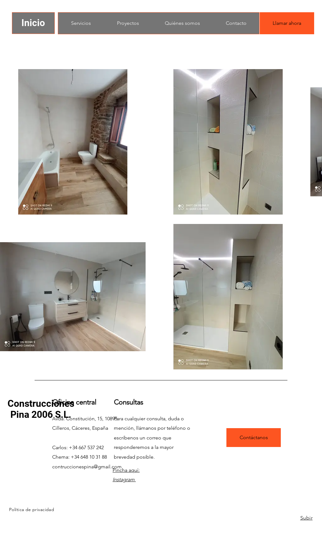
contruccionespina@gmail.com (87, 467)
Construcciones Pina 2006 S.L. (41, 409)
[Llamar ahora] (287, 23)
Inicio (33, 22)
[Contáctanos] (253, 437)
